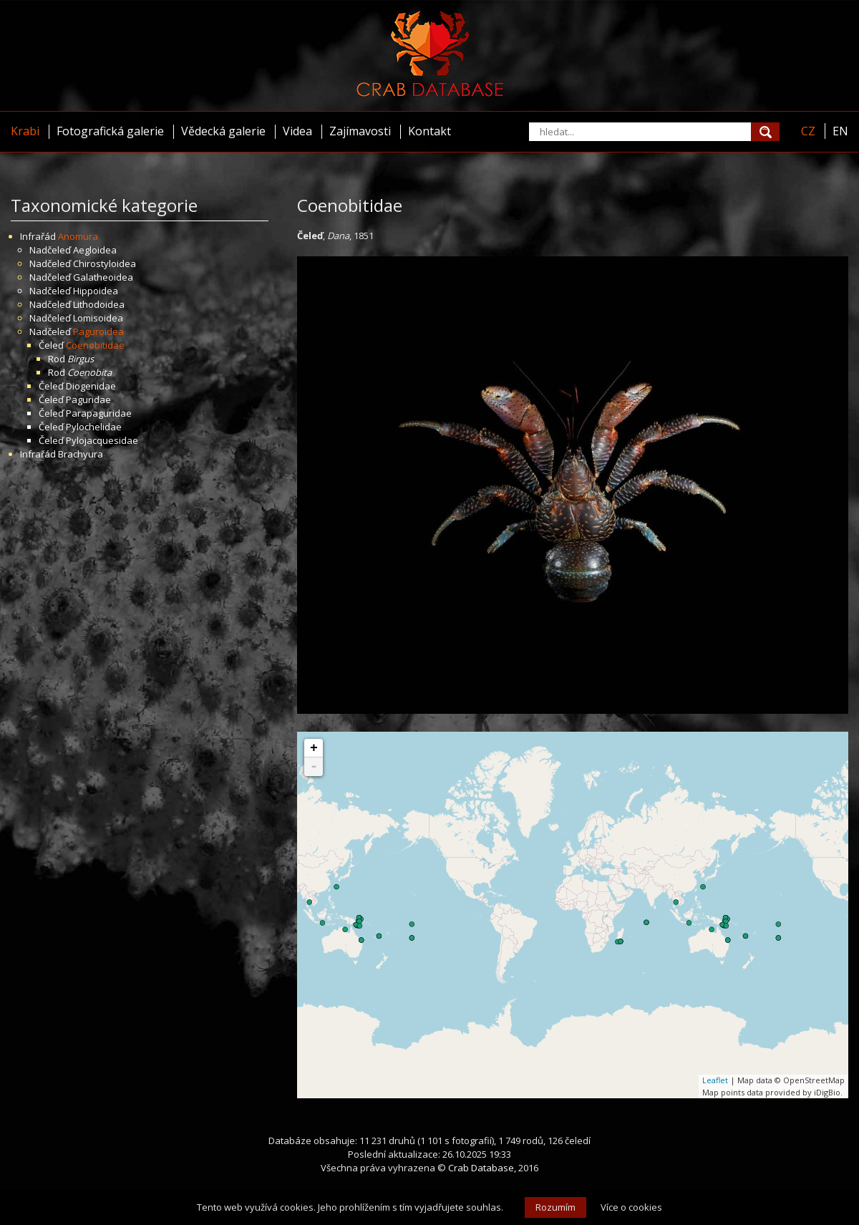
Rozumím (555, 1207)
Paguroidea (98, 331)
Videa (297, 131)
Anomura (78, 236)
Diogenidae (91, 385)
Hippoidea (95, 290)
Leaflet (715, 1080)
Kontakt (429, 131)
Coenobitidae (95, 345)
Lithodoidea (99, 304)
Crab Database (481, 1167)
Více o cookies (631, 1207)
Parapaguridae (99, 413)
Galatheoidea (103, 277)
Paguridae (88, 399)
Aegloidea (95, 249)
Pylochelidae (94, 426)
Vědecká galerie (223, 131)
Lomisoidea (98, 317)
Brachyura (80, 453)
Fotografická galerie (110, 131)
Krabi (25, 131)
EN (840, 131)
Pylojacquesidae (102, 440)
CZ (808, 131)
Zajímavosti (360, 131)
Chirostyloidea (104, 263)
